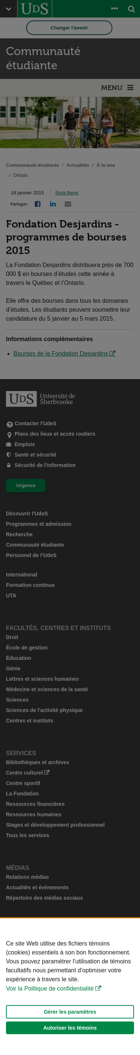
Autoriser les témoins (70, 1028)
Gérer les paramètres (70, 1012)
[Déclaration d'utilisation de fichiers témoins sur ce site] (70, 986)
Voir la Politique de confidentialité (50, 988)
